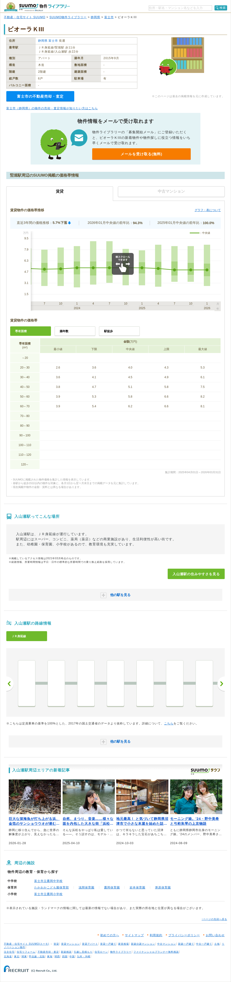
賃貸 (56, 944)
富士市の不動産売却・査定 (40, 96)
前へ (10, 683)
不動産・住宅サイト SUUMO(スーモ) (26, 944)
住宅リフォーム (26, 952)
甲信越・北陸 (37, 956)
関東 (24, 956)
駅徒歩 (108, 331)
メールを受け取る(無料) (141, 154)
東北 (16, 956)
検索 (223, 7)
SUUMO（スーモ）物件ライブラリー (37, 6)
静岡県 (95, 17)
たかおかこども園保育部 (51, 887)
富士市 (109, 17)
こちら (168, 723)
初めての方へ (109, 935)
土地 (217, 944)
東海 (49, 956)
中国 (72, 956)
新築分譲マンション (143, 944)
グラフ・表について (208, 210)
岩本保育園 (137, 887)
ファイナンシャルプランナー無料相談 (156, 952)
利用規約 (156, 935)
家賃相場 (123, 944)
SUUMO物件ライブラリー (68, 17)
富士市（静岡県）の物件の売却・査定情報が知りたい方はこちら (52, 108)
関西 (57, 956)
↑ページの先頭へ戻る (214, 919)
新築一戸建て (186, 944)
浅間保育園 (86, 887)
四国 (64, 956)
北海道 (8, 956)
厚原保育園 (163, 887)
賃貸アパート (90, 944)
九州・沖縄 (83, 956)
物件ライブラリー (121, 952)
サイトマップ (134, 935)
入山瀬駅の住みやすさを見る (196, 574)
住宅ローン (101, 952)
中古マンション (166, 944)
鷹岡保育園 (112, 887)
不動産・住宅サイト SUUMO (24, 17)
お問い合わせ (215, 935)
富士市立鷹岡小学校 (48, 894)
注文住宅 (9, 952)
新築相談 (66, 952)
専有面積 (21, 331)
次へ (221, 683)
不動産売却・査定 (48, 952)
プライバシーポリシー (184, 935)
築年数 (64, 331)
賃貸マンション (70, 944)
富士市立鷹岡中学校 (48, 881)
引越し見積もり (83, 952)
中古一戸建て (204, 944)
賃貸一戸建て (108, 944)
